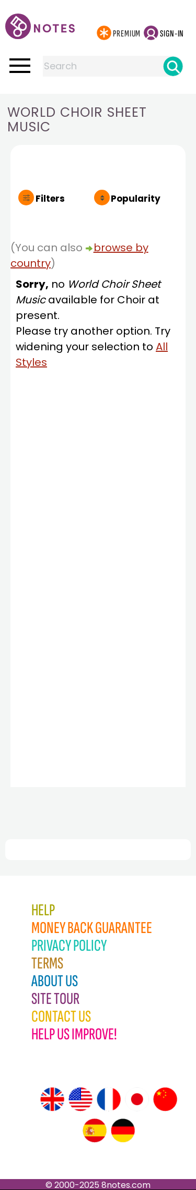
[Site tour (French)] (109, 1099)
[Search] (173, 66)
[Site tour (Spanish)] (95, 1131)
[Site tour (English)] (52, 1099)
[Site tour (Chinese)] (165, 1099)
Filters (50, 198)
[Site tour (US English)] (80, 1099)
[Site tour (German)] (123, 1131)
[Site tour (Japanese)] (137, 1099)
